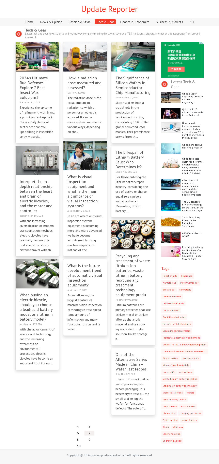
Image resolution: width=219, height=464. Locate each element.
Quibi (166, 426)
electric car (169, 289)
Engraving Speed (172, 440)
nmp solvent (170, 406)
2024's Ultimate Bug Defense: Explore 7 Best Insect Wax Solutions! (34, 87)
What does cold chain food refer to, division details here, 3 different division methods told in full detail (192, 166)
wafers (190, 392)
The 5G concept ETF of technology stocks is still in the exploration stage (192, 206)
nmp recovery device (174, 399)
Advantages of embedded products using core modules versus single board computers (191, 187)
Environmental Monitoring (177, 323)
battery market (171, 310)
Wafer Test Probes (173, 392)
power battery (189, 420)
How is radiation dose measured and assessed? (84, 82)
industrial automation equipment (181, 337)
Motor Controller (189, 282)
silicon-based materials (176, 365)
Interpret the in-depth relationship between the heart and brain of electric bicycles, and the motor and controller (36, 196)
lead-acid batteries (173, 303)
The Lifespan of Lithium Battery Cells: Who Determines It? (129, 159)
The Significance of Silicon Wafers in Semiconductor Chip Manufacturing (133, 85)
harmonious (169, 282)
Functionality (170, 275)
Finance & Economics (134, 22)
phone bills (169, 413)
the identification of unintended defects (185, 351)
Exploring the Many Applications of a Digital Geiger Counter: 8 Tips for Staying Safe (192, 253)
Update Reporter (109, 9)
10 (79, 446)
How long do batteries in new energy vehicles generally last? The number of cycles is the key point (193, 130)
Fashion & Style (80, 22)
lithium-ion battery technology (180, 385)
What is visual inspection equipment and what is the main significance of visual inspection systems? (82, 191)
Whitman (178, 426)
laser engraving (171, 433)
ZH (191, 22)
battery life (169, 372)
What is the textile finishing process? (192, 146)
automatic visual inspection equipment (184, 344)
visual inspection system (176, 330)
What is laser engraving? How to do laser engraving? (192, 98)
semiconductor (191, 358)
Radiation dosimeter (174, 317)
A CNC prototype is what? (192, 234)
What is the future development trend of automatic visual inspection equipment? (84, 275)
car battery (185, 289)
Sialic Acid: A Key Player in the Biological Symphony (191, 221)
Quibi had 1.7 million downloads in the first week (192, 112)
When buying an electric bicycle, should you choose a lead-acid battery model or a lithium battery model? (36, 307)
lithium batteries (172, 296)
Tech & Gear (105, 22)
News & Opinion (51, 22)
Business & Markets (169, 22)
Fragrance (186, 275)
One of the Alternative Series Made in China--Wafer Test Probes (131, 362)
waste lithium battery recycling (180, 378)
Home (29, 22)
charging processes (190, 413)
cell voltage (185, 372)
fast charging (170, 420)
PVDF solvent (188, 406)
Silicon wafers (170, 358)
